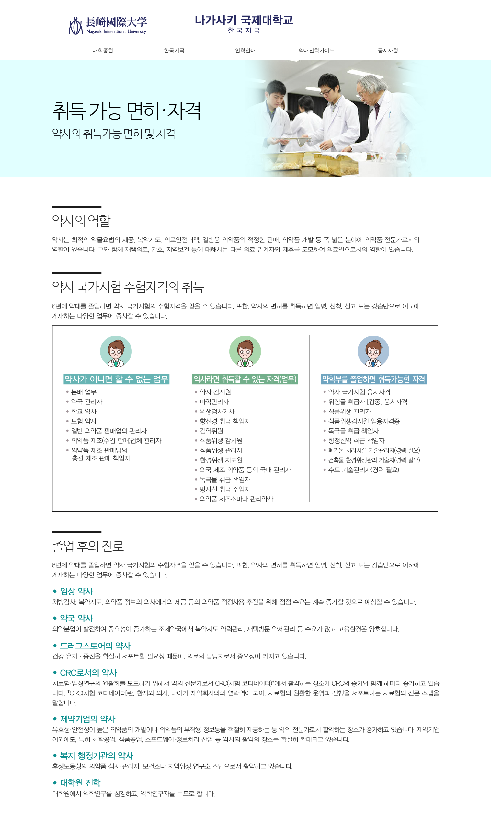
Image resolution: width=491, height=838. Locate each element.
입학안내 (245, 50)
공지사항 (388, 50)
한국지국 (174, 50)
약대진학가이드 (317, 50)
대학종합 (103, 50)
